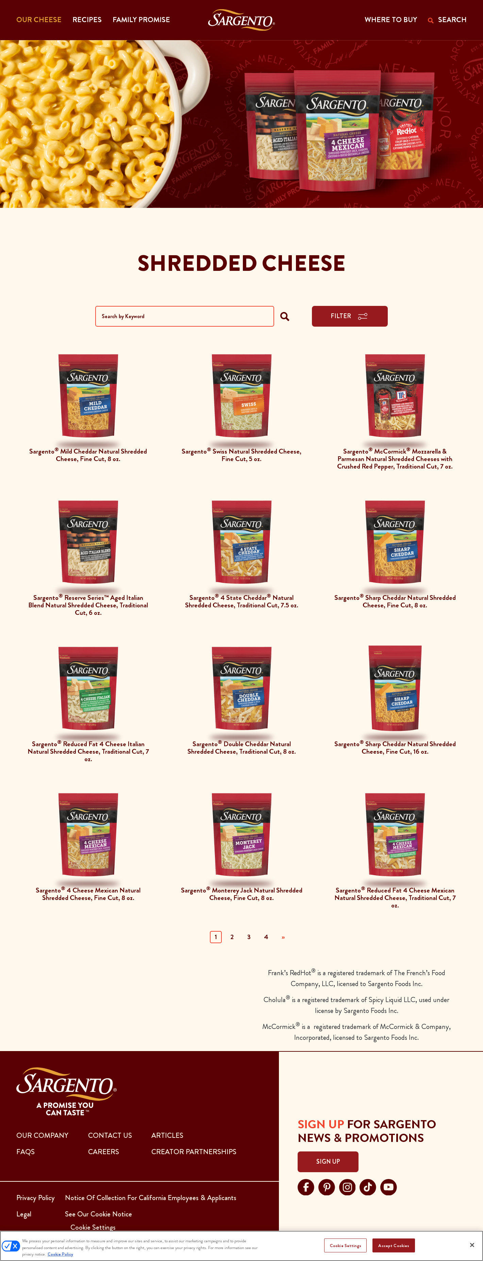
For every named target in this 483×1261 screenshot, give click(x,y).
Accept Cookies (393, 1245)
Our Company (42, 1135)
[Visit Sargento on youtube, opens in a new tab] (388, 1186)
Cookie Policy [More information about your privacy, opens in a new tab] (60, 1254)
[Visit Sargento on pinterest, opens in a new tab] (326, 1186)
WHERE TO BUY (391, 20)
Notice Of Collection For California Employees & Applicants (150, 1198)
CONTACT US (110, 1135)
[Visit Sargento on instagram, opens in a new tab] (347, 1186)
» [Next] (283, 937)
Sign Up (328, 1161)
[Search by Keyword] (184, 316)
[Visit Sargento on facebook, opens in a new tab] (306, 1186)
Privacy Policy (35, 1198)
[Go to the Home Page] (241, 20)
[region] (241, 1246)
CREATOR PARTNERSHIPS (193, 1152)
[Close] (472, 1245)
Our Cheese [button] (39, 20)
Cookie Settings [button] (93, 1227)
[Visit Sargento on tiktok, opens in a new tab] (368, 1186)
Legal (23, 1214)
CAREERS (103, 1152)
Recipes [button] (87, 20)
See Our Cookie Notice (98, 1214)
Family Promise (141, 20)
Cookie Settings (345, 1245)
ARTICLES (167, 1135)
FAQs (25, 1152)
